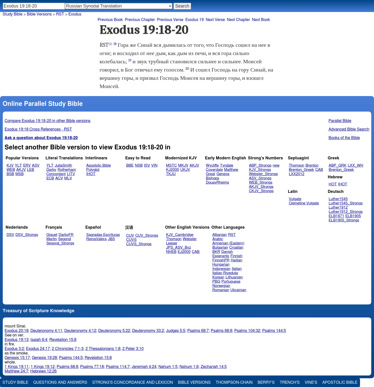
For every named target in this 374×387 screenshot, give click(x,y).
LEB (30, 170)
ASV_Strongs (260, 178)
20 (187, 69)
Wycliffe (212, 165)
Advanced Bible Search (349, 129)
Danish (227, 252)
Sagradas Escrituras (103, 235)
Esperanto (220, 256)
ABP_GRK (338, 165)
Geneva (222, 174)
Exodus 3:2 (14, 349)
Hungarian (221, 264)
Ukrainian (238, 290)
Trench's (290, 382)
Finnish (236, 256)
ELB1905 (353, 216)
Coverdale (214, 170)
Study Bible (12, 14)
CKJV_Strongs (261, 191)
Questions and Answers (60, 382)
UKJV (185, 170)
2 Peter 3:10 (133, 349)
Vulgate (295, 199)
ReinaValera (96, 239)
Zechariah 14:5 (214, 367)
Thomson (296, 165)
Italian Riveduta (225, 273)
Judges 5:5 (175, 331)
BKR (216, 252)
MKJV (183, 165)
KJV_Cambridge (180, 235)
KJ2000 (172, 170)
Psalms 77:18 (92, 367)
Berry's (266, 382)
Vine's (311, 382)
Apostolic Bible (340, 382)
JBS (111, 239)
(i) (110, 44)
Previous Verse (170, 20)
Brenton (312, 165)
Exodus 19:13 (16, 340)
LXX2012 (296, 174)
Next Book (261, 20)
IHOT (90, 174)
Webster (190, 239)
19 (129, 60)
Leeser (171, 243)
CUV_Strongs (146, 235)
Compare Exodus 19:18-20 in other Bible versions (48, 121)
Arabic (217, 239)
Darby (51, 170)
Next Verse (215, 20)
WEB (10, 170)
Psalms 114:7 (118, 367)
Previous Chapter (140, 20)
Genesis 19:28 (44, 358)
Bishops (212, 178)
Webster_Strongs (263, 174)
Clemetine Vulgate (304, 203)
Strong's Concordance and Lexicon (132, 382)
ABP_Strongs (260, 165)
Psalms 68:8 (221, 331)
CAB (319, 170)
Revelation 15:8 (62, 340)
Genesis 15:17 (17, 358)
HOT (333, 184)
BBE (130, 165)
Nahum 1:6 (189, 367)
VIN (154, 165)
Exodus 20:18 (16, 331)
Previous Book (110, 20)
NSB (139, 165)
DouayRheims (217, 182)
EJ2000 (184, 252)
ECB (50, 178)
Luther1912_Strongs (346, 212)
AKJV (21, 170)
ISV (147, 165)
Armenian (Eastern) (228, 243)
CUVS (131, 240)
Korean (218, 277)
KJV (9, 165)
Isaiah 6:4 (38, 340)
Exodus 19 (194, 20)
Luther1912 (338, 207)
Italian (237, 269)
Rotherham (66, 170)
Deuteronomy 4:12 (80, 331)
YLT (18, 165)
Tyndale (226, 165)
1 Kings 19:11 (17, 367)
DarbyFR (66, 235)
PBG (216, 281)
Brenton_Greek (301, 170)
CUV (130, 235)
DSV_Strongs (26, 235)
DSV (10, 235)
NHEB (171, 252)
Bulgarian (220, 247)
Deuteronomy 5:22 (114, 331)
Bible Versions (39, 14)
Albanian (219, 235)
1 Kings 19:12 (43, 367)
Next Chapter (238, 20)
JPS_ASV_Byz (178, 247)
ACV (59, 178)
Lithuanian (234, 277)
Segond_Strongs (60, 243)
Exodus (74, 14)
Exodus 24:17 (38, 349)
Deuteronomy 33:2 (148, 331)
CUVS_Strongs (139, 244)
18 (114, 44)
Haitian (236, 260)
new (276, 165)
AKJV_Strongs (261, 187)
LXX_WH (355, 165)
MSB (19, 174)
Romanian (220, 290)
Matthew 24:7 (16, 371)
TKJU (171, 174)
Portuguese (231, 281)
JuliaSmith (63, 165)
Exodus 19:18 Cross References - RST (38, 129)
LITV (71, 174)
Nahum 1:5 (167, 367)
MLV (68, 178)
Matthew (231, 170)
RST (60, 14)
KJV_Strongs (260, 170)
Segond (64, 239)
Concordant (56, 174)
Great (210, 174)
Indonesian (221, 269)
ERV (27, 165)
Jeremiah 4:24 (144, 367)
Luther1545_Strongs (346, 203)
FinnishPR (221, 260)
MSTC (171, 165)
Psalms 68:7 (198, 331)
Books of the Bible (344, 138)
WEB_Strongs (260, 182)
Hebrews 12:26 (43, 371)
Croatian (236, 247)
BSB (10, 174)
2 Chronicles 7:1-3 (67, 349)
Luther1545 (338, 199)
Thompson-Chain (234, 382)
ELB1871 (336, 216)
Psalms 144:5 (274, 331)
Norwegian (221, 286)
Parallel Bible (340, 121)
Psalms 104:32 (247, 331)
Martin (51, 239)
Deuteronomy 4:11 (46, 331)
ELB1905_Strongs (344, 220)
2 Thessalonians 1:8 (102, 349)
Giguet (51, 235)
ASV (35, 165)
